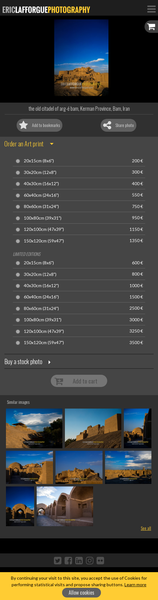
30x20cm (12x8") (40, 172)
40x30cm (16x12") (41, 183)
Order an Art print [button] (24, 143)
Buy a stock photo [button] (23, 361)
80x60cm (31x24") (41, 206)
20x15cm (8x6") (39, 160)
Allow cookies (81, 592)
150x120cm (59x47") (44, 240)
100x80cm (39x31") (42, 218)
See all (146, 528)
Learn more (135, 584)
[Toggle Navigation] (151, 8)
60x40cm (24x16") (41, 195)
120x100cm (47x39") (44, 229)
